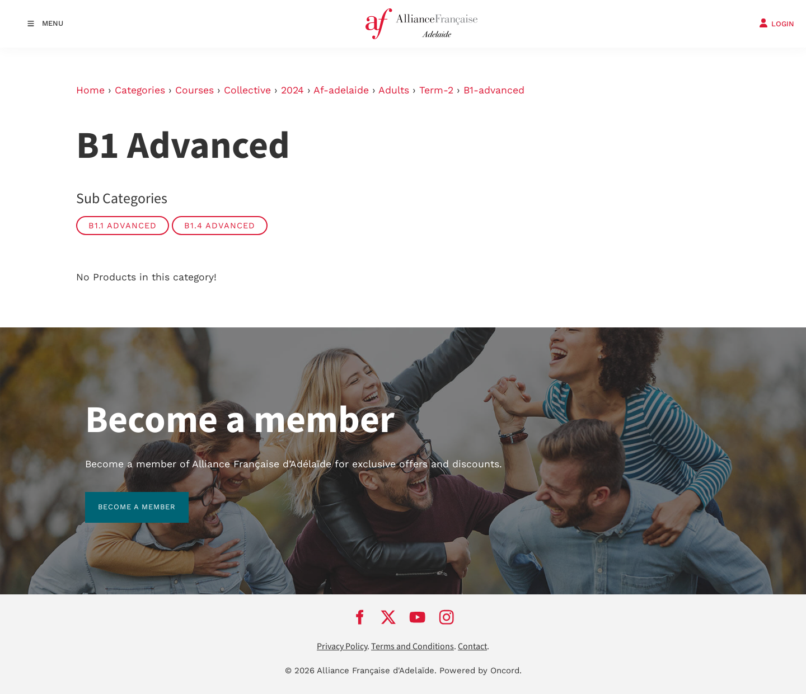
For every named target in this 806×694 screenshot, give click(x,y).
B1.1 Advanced (122, 226)
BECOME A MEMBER (124, 498)
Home (90, 90)
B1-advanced (493, 90)
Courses (194, 90)
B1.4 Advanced (219, 226)
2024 (292, 90)
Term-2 (436, 90)
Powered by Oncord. (480, 670)
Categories (140, 90)
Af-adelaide (341, 90)
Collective (247, 90)
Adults (393, 90)
